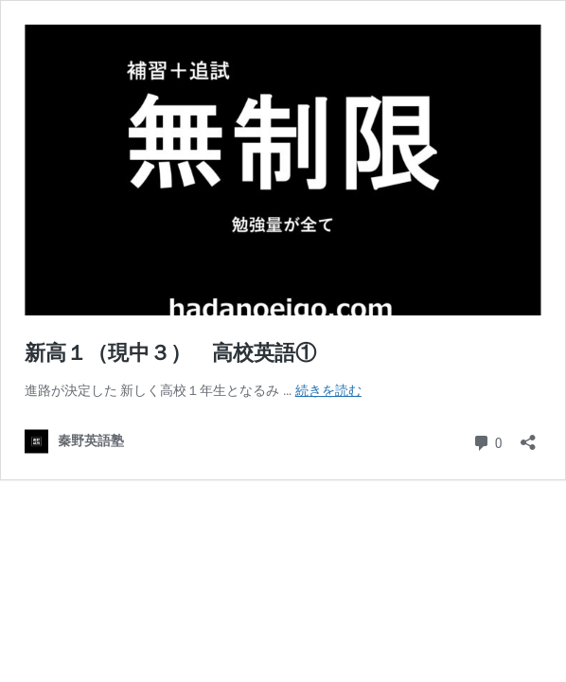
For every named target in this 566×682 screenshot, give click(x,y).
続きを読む (328, 390)
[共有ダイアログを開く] (528, 436)
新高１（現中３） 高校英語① (170, 353)
